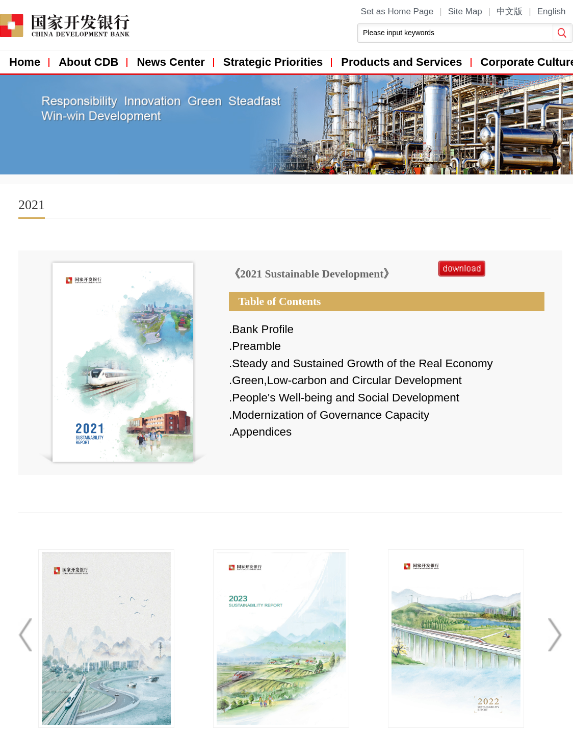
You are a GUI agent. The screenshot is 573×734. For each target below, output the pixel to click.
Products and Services (401, 62)
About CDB (88, 62)
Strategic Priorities (273, 62)
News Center (170, 62)
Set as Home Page (397, 11)
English (551, 11)
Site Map (465, 11)
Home (24, 62)
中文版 (510, 11)
